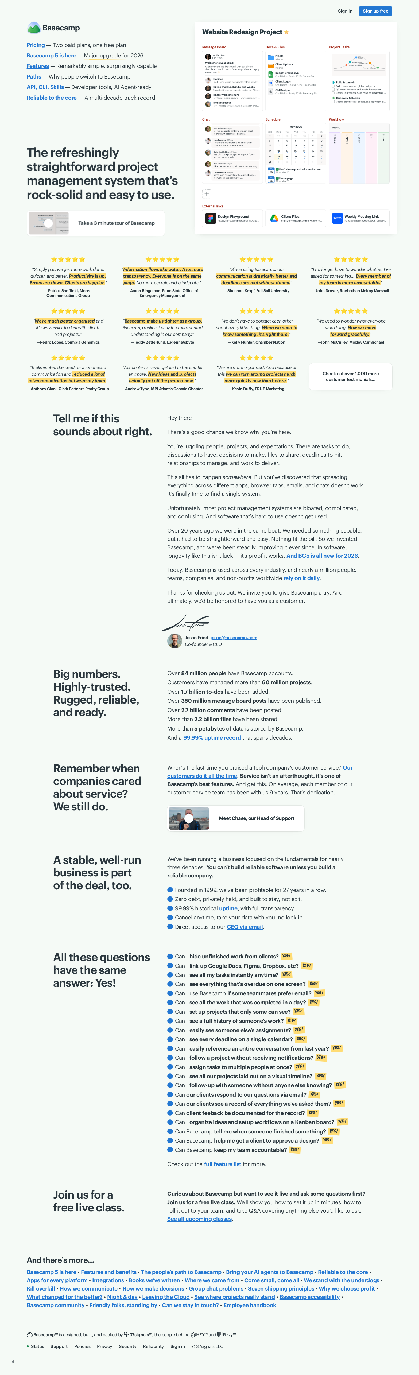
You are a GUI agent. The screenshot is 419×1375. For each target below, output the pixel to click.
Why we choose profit (347, 1288)
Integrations (108, 1280)
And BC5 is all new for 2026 (322, 555)
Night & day (122, 1296)
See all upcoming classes (199, 1218)
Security (128, 1346)
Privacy (104, 1346)
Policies (82, 1346)
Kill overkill (41, 1288)
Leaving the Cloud (165, 1296)
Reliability (153, 1346)
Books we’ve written (154, 1280)
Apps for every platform (57, 1280)
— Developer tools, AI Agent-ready (89, 87)
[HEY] (199, 1334)
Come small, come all (271, 1280)
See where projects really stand (234, 1296)
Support (59, 1346)
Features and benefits (109, 1272)
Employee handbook (249, 1305)
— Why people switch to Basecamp (79, 76)
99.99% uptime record (212, 737)
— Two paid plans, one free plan (76, 45)
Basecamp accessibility (310, 1296)
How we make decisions (153, 1288)
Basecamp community (56, 1305)
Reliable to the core (343, 1272)
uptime (228, 908)
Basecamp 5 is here (51, 1272)
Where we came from (212, 1280)
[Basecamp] (42, 1334)
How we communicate (89, 1288)
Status (35, 1346)
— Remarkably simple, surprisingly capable (92, 65)
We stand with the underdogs (341, 1280)
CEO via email (245, 926)
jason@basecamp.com (234, 637)
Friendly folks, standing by (123, 1305)
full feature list (222, 1164)
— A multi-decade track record (91, 97)
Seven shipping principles (281, 1288)
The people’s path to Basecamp (181, 1272)
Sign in (177, 1346)
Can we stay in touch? (190, 1305)
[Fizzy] (226, 1334)
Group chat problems (216, 1288)
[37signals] (138, 1334)
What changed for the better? (65, 1296)
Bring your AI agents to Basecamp (269, 1272)
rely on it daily (302, 578)
